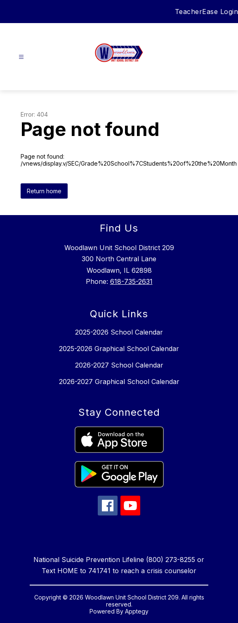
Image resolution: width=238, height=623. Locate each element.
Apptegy (136, 611)
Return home (44, 190)
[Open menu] (21, 57)
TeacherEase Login (206, 11)
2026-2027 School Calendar (119, 365)
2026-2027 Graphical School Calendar (119, 381)
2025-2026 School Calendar (119, 332)
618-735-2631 (131, 281)
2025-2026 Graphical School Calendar (119, 348)
